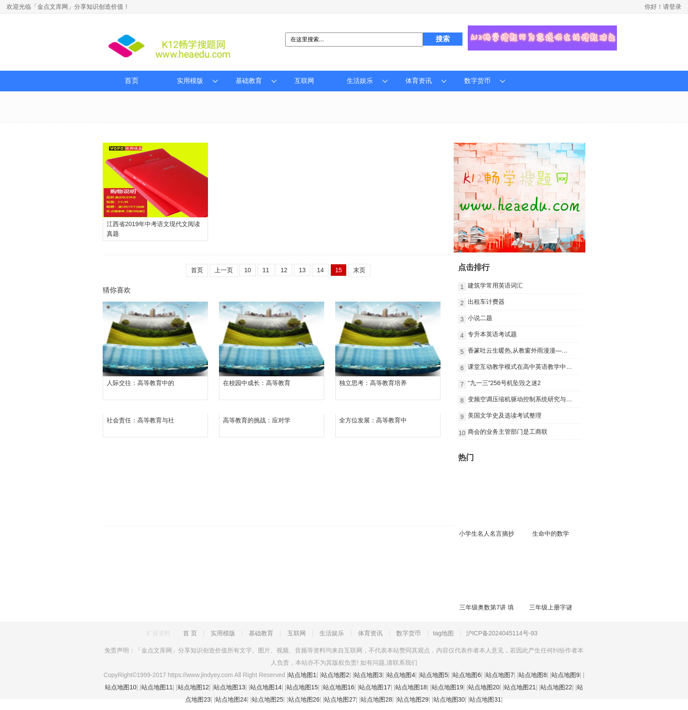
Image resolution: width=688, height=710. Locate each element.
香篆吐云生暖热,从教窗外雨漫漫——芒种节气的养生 (539, 350)
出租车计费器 (486, 301)
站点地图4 (401, 674)
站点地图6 (467, 674)
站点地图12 (193, 687)
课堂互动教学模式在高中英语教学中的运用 (526, 366)
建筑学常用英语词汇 (495, 285)
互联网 (304, 80)
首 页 (190, 633)
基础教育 (249, 80)
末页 (359, 270)
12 (283, 270)
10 (247, 270)
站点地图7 (500, 674)
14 (320, 270)
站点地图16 (339, 687)
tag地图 (443, 633)
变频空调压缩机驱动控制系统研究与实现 (523, 399)
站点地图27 (340, 699)
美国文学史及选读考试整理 (504, 415)
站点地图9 (566, 674)
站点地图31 (485, 699)
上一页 (224, 270)
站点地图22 (556, 687)
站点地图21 (520, 687)
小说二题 (480, 317)
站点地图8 (533, 674)
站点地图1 (302, 674)
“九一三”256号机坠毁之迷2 (504, 382)
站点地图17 (375, 687)
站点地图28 (376, 699)
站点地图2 (335, 674)
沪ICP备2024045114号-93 (502, 633)
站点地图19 (447, 687)
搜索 (443, 39)
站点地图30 (449, 699)
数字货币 (477, 80)
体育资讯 (418, 80)
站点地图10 (120, 687)
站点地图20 (484, 687)
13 (302, 270)
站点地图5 (434, 674)
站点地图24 (231, 699)
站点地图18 (411, 687)
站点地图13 (229, 687)
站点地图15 (302, 687)
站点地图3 (368, 674)
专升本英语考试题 (492, 334)
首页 (132, 80)
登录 (675, 6)
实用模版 (190, 80)
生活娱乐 (360, 80)
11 (265, 270)
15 (338, 270)
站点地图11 (157, 687)
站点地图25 (267, 699)
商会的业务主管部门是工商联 (508, 431)
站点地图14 (266, 687)
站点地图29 (413, 699)
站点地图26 (304, 699)
